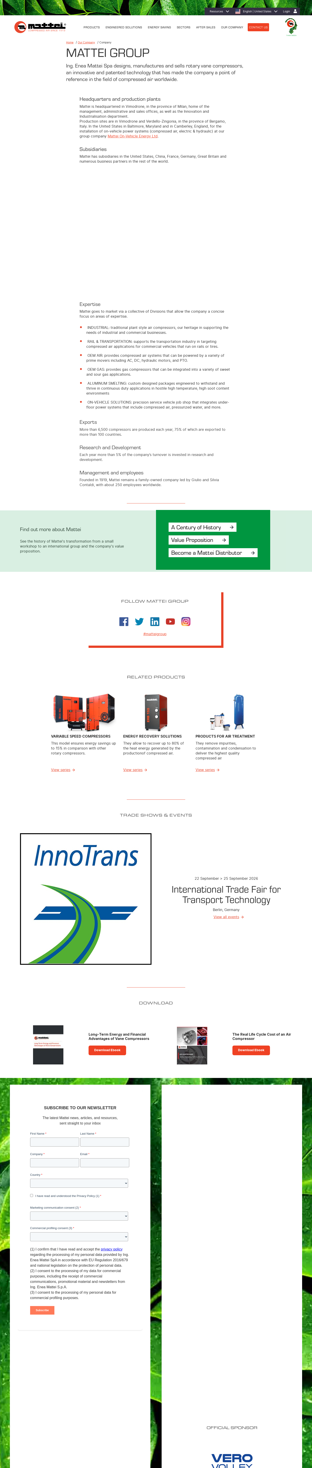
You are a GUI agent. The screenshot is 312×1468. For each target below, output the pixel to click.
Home (70, 42)
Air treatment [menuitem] (123, 1401)
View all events (226, 918)
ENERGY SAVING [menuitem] (159, 27)
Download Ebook (107, 1051)
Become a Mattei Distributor (208, 553)
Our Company (86, 42)
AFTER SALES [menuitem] (205, 27)
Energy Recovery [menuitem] (187, 1395)
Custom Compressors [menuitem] (128, 1395)
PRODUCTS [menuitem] (92, 27)
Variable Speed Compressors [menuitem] (133, 1384)
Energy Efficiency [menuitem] (187, 1384)
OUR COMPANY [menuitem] (232, 27)
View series (60, 771)
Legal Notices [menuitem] (48, 1440)
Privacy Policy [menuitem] (89, 1440)
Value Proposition (193, 540)
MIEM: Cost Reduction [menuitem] (190, 1389)
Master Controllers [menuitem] (126, 1407)
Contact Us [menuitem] (108, 1440)
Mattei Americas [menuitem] (248, 1384)
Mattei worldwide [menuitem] (249, 1389)
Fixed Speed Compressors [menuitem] (131, 1389)
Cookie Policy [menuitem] (68, 1440)
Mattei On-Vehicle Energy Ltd (133, 136)
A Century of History (197, 527)
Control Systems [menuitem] (125, 1413)
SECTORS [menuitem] (183, 27)
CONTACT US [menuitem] (258, 27)
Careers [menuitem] (243, 1395)
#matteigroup (155, 635)
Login (286, 11)
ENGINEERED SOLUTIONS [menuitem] (124, 27)
